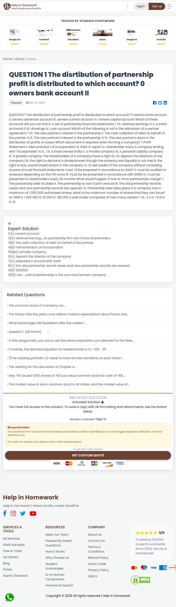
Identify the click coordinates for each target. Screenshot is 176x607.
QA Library (10, 557)
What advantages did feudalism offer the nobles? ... (48, 323)
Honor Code (97, 564)
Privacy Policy (98, 570)
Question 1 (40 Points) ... (29, 332)
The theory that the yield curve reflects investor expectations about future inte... (69, 314)
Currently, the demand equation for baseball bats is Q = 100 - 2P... (58, 349)
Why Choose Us (57, 558)
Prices (7, 569)
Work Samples (14, 545)
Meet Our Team (57, 534)
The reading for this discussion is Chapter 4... (42, 367)
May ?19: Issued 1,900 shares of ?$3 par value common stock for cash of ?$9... (67, 376)
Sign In (101, 419)
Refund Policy (98, 558)
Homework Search (59, 585)
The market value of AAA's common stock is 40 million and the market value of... (69, 384)
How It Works (55, 551)
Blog (6, 563)
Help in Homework (30, 497)
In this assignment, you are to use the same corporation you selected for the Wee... (71, 340)
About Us (95, 534)
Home (7, 59)
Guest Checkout (15, 576)
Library (20, 59)
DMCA (92, 576)
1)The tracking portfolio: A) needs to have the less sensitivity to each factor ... (66, 358)
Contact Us (96, 541)
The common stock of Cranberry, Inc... (37, 305)
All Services (11, 538)
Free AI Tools (12, 551)
